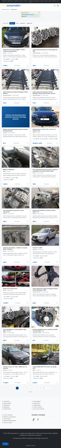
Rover (4, 290)
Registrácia (7, 407)
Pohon (34, 173)
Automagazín (37, 401)
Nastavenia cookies (30, 445)
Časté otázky (7, 419)
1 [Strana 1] (17, 388)
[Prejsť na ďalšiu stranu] (46, 388)
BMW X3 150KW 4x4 (8, 169)
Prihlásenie (7, 405)
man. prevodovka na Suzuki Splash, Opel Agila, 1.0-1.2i (14, 330)
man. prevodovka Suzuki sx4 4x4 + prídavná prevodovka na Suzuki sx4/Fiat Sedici (45, 170)
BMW (4, 171)
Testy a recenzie (37, 407)
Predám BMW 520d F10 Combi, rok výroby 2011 (44, 367)
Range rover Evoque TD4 (10, 288)
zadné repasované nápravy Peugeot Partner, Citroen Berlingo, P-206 (45, 289)
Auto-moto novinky (38, 409)
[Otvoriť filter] (5, 444)
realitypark (4, 1)
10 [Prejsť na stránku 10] (43, 388)
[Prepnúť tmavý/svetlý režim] (54, 5)
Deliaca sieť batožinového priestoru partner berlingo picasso (15, 130)
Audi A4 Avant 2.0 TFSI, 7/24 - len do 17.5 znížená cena (44, 130)
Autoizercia (7, 401)
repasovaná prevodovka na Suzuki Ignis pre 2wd (45, 50)
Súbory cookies (8, 422)
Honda (4, 53)
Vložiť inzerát (7, 409)
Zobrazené (22, 23)
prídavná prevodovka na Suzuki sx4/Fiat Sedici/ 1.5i (44, 211)
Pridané (12, 23)
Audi (34, 132)
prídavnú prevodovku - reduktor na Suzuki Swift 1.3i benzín (15, 248)
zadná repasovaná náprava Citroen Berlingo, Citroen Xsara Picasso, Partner (44, 92)
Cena (17, 23)
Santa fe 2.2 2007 (37, 248)
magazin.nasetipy (44, 1)
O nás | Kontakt (8, 415)
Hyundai (35, 249)
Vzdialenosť (29, 23)
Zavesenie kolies (37, 53)
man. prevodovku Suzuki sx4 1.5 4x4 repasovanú (13, 211)
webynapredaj (10, 1)
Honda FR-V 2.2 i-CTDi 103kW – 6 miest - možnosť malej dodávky (14, 50)
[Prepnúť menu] (58, 5)
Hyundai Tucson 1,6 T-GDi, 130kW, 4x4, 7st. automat (15, 367)
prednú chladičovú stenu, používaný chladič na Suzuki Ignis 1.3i (45, 330)
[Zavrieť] (39, 12)
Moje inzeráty (7, 403)
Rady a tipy (36, 403)
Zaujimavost (36, 405)
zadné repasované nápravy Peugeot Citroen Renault (15, 92)
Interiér (5, 132)
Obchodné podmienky (10, 420)
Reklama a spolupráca (10, 417)
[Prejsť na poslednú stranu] (49, 388)
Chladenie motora (37, 332)
